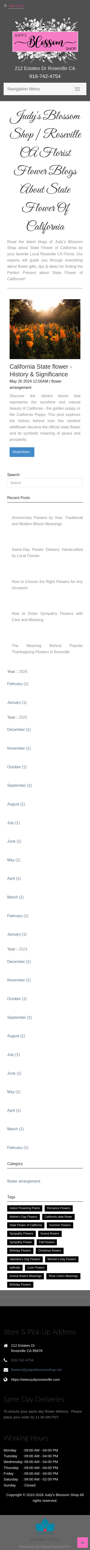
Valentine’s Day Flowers (25, 1259)
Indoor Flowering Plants (25, 1208)
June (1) (14, 841)
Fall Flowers (47, 1242)
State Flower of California (26, 1225)
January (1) (17, 702)
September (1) (19, 785)
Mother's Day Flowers (23, 1216)
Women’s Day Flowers (62, 1259)
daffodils (15, 1267)
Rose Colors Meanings (63, 1276)
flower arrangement (23, 1181)
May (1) (13, 860)
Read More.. (22, 452)
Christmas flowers (49, 1250)
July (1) (13, 823)
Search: (13, 475)
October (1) (17, 767)
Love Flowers (35, 1267)
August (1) (16, 804)
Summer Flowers (60, 1225)
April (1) (14, 878)
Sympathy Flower (21, 1242)
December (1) (19, 730)
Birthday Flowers (20, 1250)
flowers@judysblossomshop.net (36, 1370)
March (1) (15, 897)
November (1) (19, 748)
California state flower (58, 1216)
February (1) (17, 684)
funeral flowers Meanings (26, 1276)
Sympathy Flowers (21, 1233)
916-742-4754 (45, 76)
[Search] (45, 482)
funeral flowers (50, 1233)
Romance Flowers (58, 1208)
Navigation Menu (23, 89)
